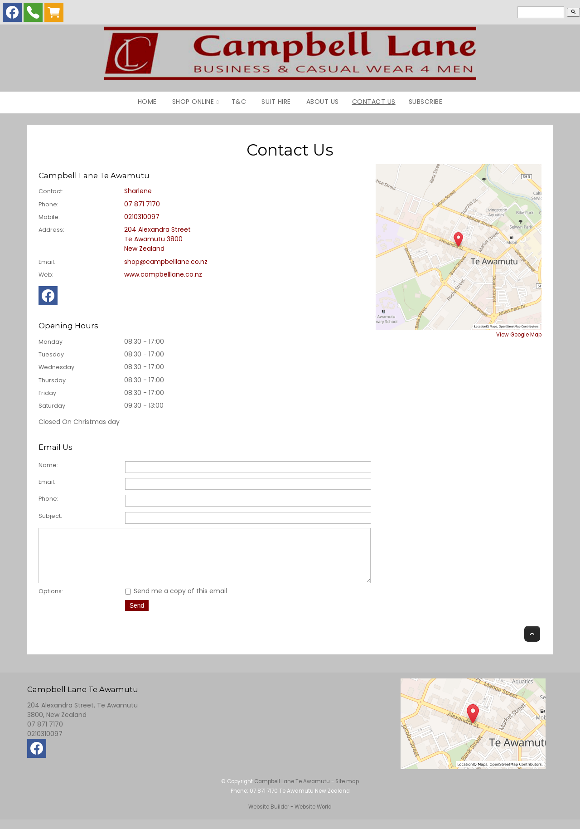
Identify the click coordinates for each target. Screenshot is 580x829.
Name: (48, 465)
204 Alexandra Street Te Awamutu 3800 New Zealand (157, 239)
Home (147, 101)
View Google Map (518, 334)
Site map (347, 791)
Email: (47, 262)
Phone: (48, 204)
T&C (239, 101)
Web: (46, 274)
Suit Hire (276, 101)
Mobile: (49, 217)
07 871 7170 (142, 204)
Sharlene (138, 190)
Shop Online (193, 101)
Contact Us (374, 101)
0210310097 (142, 216)
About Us (322, 101)
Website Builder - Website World (290, 816)
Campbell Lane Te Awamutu (292, 791)
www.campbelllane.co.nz (163, 274)
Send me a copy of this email (176, 600)
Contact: (51, 191)
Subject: (50, 516)
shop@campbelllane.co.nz (166, 261)
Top (532, 643)
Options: (51, 601)
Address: (51, 230)
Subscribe (426, 101)
